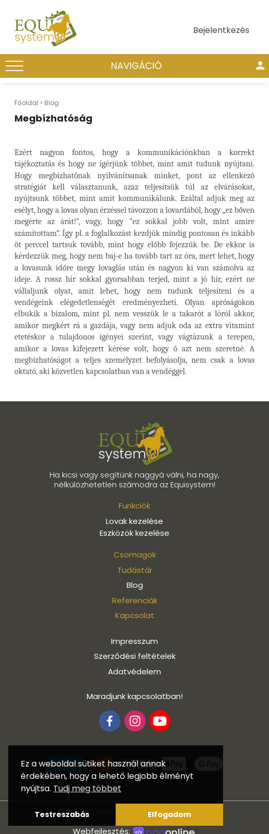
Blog (51, 102)
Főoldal (26, 102)
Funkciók (134, 505)
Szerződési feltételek (135, 656)
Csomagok (135, 554)
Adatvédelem (134, 671)
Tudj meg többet (87, 788)
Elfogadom (169, 814)
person (260, 65)
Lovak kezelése (134, 521)
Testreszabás (62, 814)
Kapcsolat (134, 615)
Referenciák (134, 600)
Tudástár (134, 570)
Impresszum (134, 641)
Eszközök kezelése (134, 532)
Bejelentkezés (221, 30)
